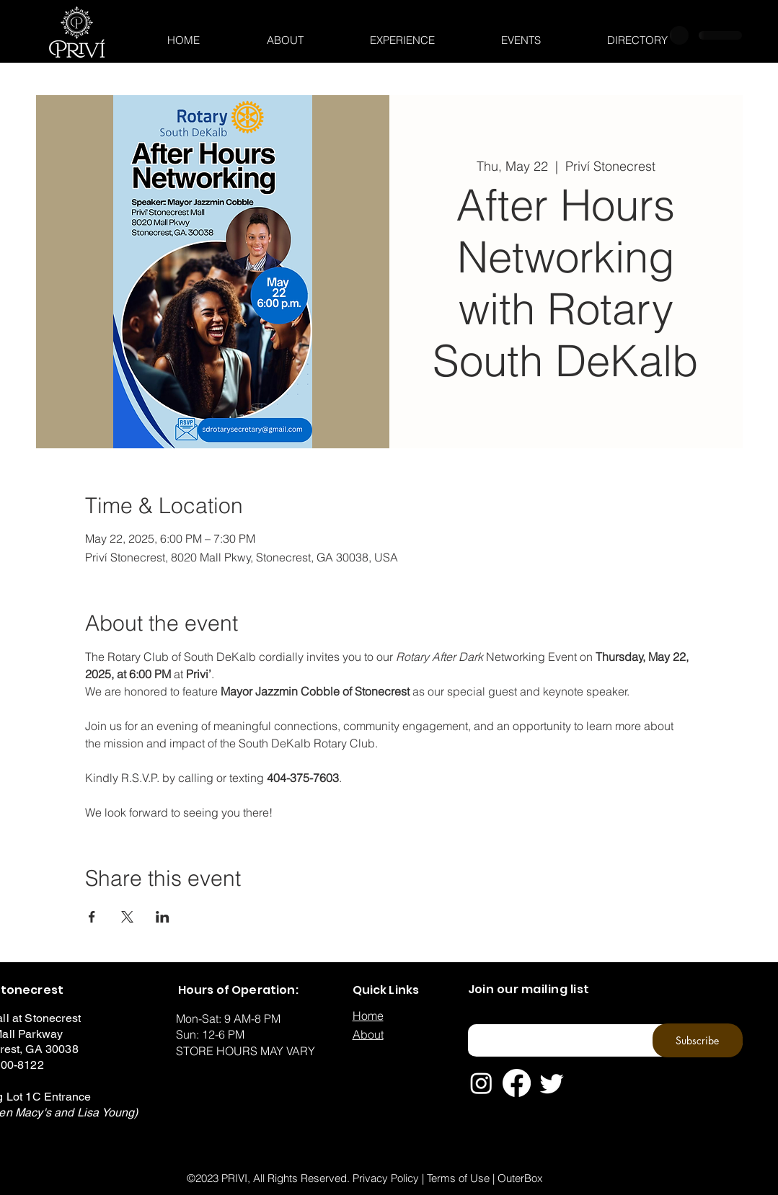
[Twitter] (552, 1083)
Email (478, 1020)
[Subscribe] (698, 1040)
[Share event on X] (127, 917)
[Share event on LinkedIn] (162, 917)
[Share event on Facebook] (92, 917)
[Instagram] (481, 1083)
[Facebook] (517, 1083)
